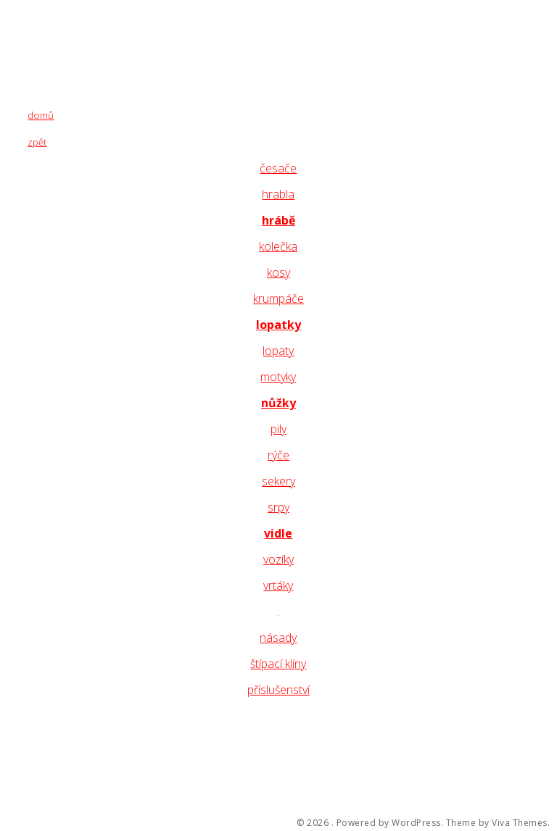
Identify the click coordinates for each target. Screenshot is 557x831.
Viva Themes (520, 823)
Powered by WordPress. (390, 823)
